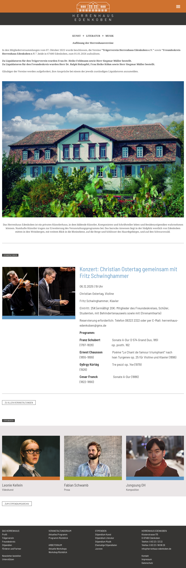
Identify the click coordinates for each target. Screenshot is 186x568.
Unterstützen (8, 559)
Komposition (132, 489)
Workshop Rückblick (58, 552)
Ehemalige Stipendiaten (106, 545)
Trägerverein (8, 537)
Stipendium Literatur (104, 537)
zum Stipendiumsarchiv (17, 503)
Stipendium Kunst (103, 534)
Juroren (98, 548)
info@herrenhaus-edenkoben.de (156, 548)
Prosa (67, 489)
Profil (4, 534)
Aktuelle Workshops (58, 548)
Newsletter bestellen (11, 555)
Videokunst (8, 489)
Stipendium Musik (103, 541)
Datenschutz (147, 562)
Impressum (147, 559)
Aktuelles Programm (58, 534)
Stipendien (7, 545)
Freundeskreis (8, 541)
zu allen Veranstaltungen (19, 402)
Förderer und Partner (11, 548)
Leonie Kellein (12, 485)
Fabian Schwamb (76, 485)
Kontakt (145, 555)
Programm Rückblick (58, 537)
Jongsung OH (136, 485)
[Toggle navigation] (178, 6)
